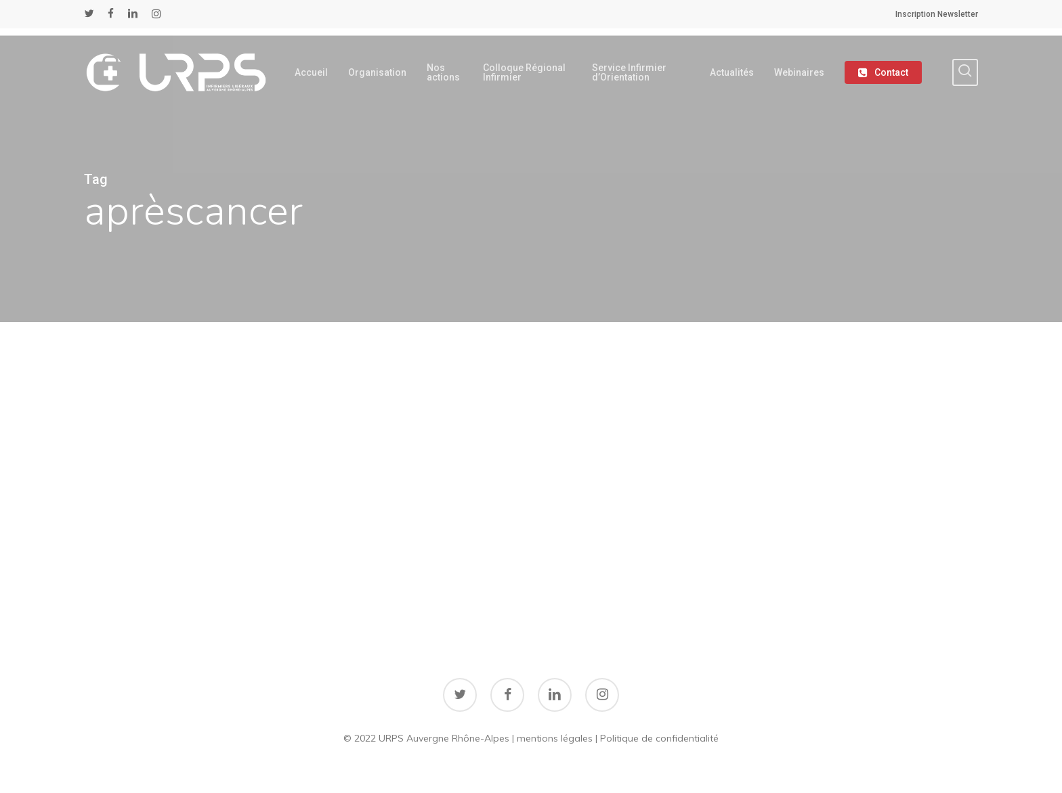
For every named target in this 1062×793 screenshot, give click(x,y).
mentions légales (555, 738)
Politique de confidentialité (659, 738)
